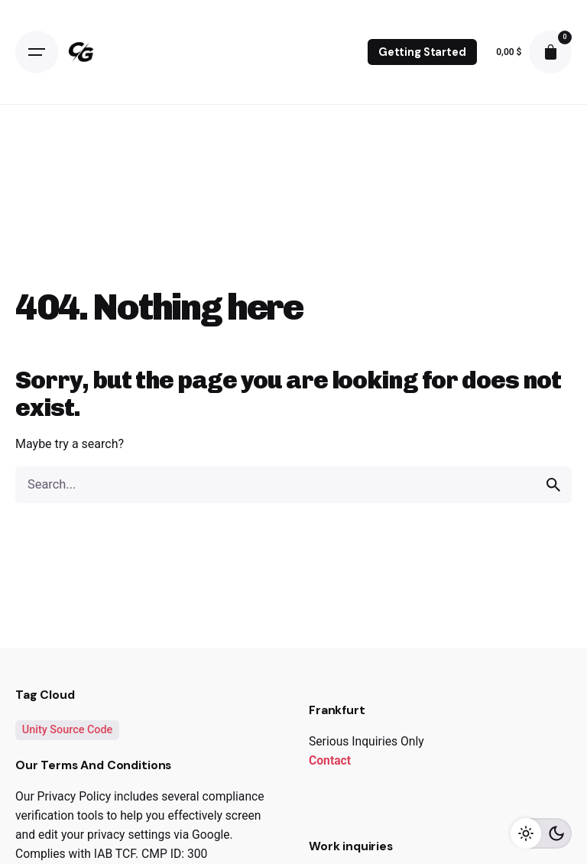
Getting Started (422, 52)
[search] (553, 484)
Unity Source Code (67, 729)
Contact (330, 760)
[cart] (550, 52)
